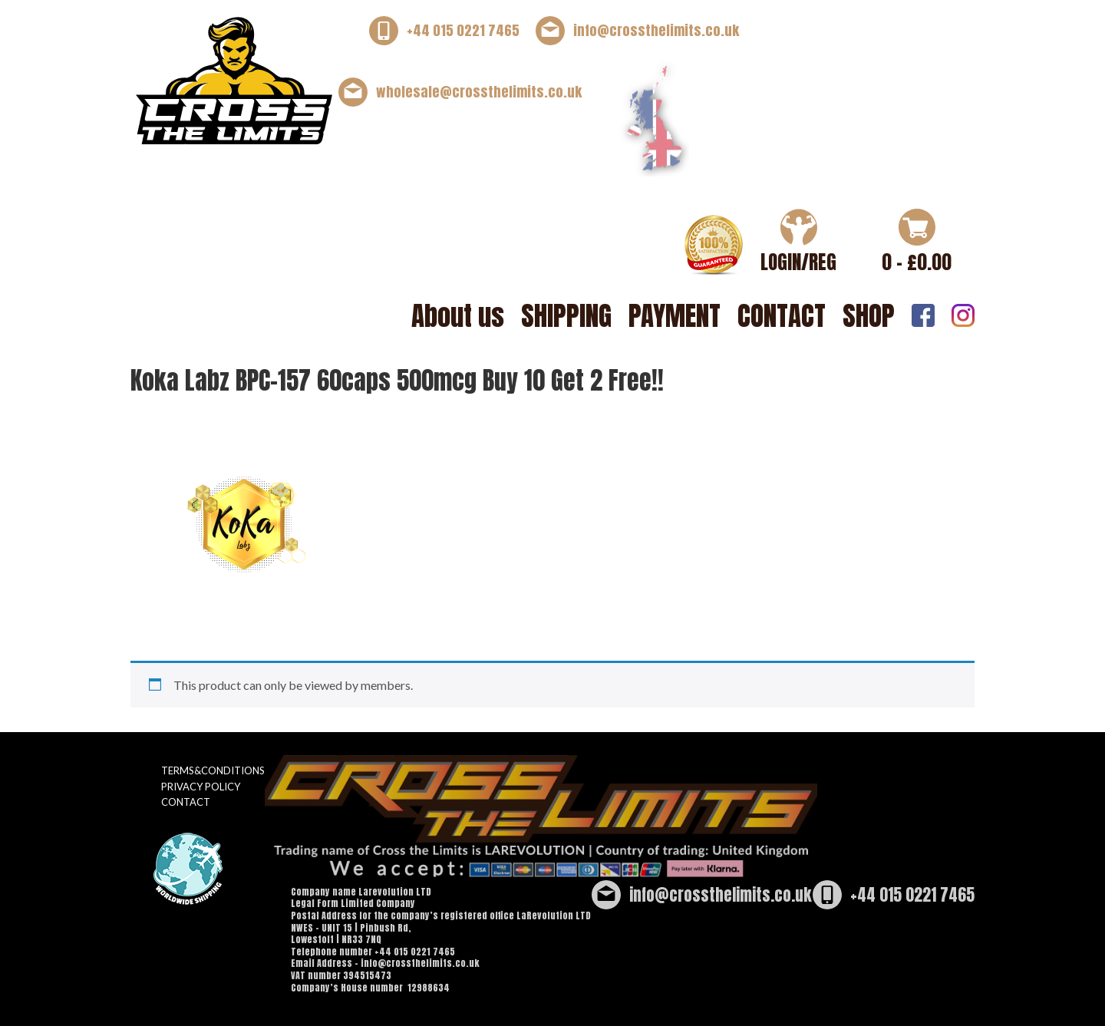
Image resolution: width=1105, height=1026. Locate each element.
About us (457, 315)
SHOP (869, 315)
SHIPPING (566, 315)
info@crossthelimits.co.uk (656, 30)
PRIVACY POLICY (200, 786)
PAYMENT (674, 315)
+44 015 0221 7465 (463, 30)
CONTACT (781, 315)
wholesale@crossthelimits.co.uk (479, 91)
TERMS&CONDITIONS (213, 770)
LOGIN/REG (798, 262)
